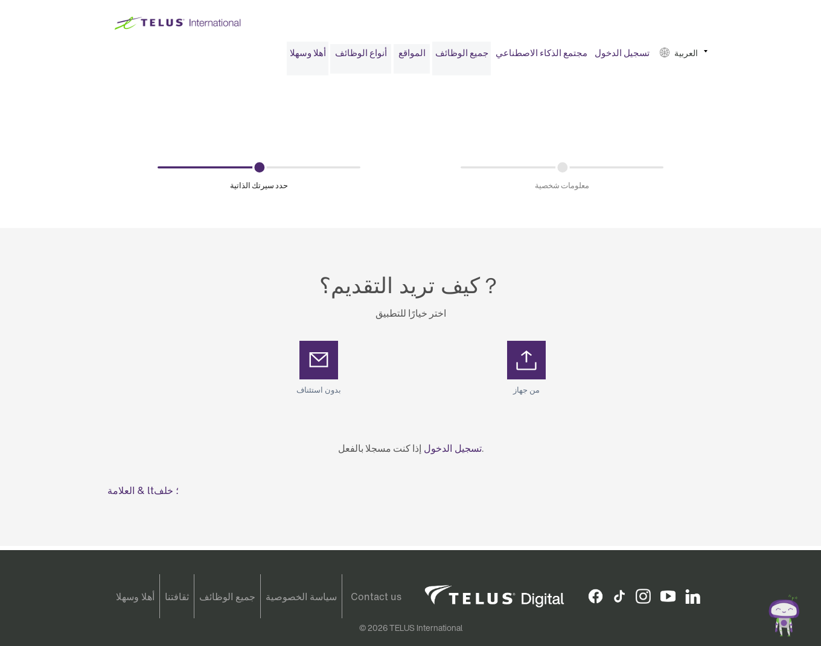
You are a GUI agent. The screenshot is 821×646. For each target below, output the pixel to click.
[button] (684, 57)
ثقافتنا (177, 596)
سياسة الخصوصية (301, 596)
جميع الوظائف (461, 57)
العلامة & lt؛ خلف (143, 494)
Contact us (376, 596)
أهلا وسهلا (308, 57)
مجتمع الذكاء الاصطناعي (541, 57)
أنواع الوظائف (361, 57)
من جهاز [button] (526, 394)
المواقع (412, 57)
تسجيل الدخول (622, 57)
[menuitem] (307, 57)
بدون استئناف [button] (318, 394)
